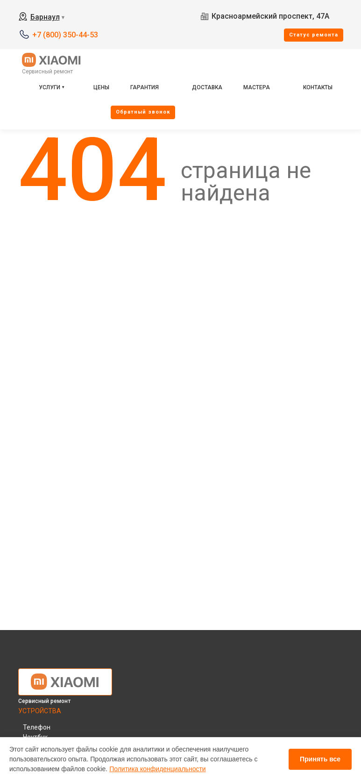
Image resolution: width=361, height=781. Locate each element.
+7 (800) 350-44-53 (65, 34)
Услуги (49, 87)
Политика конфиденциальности (157, 769)
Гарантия (144, 87)
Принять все (320, 759)
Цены (101, 87)
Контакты (318, 87)
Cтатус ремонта (313, 35)
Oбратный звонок (143, 112)
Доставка (207, 87)
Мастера (256, 87)
